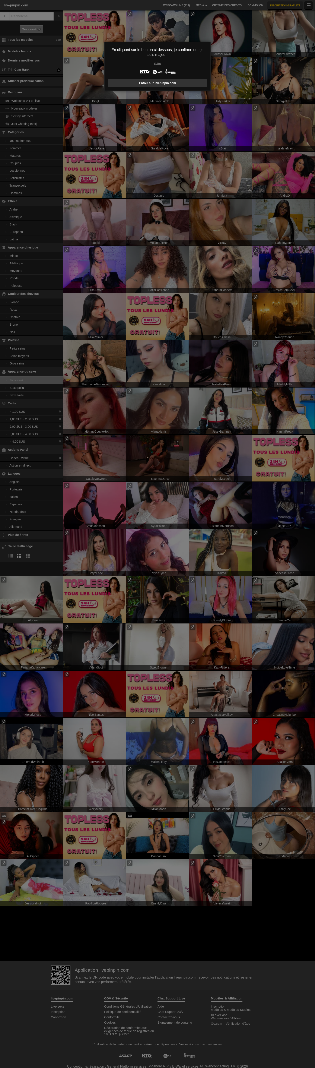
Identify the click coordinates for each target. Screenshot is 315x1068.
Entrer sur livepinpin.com (157, 83)
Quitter (157, 63)
